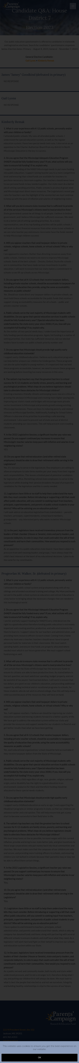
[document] (39, 531)
